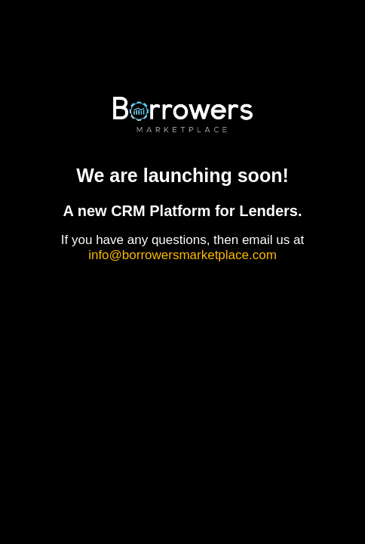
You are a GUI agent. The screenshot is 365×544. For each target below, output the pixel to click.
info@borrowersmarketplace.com (182, 255)
